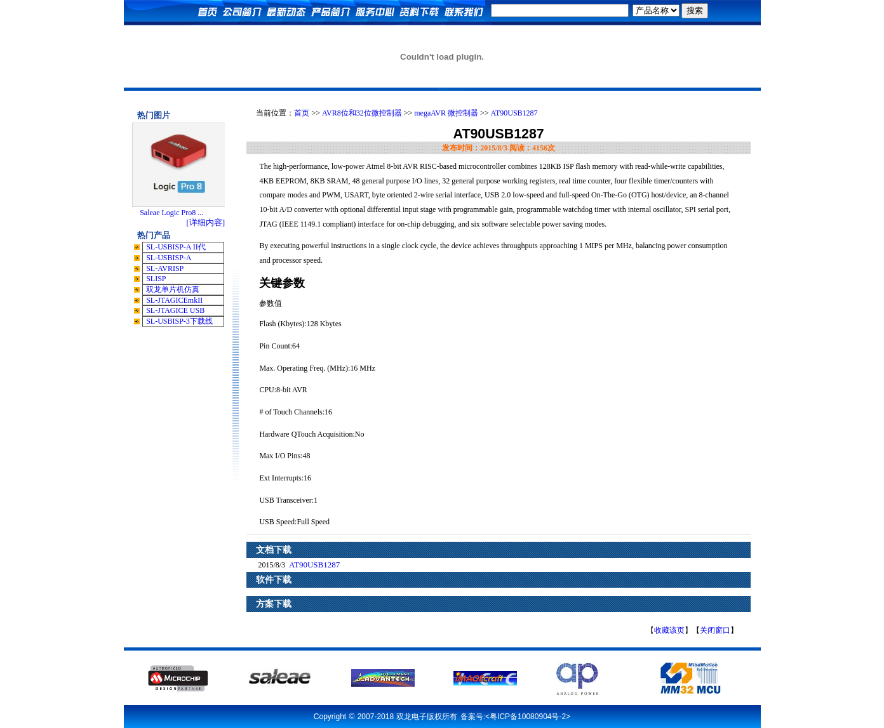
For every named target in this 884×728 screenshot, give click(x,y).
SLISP (156, 278)
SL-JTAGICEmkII (174, 300)
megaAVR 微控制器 (446, 113)
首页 (301, 113)
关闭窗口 (715, 630)
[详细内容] (205, 222)
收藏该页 (669, 630)
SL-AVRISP (165, 268)
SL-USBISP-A (168, 257)
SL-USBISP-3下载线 (179, 321)
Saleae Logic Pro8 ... (171, 212)
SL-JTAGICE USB (175, 310)
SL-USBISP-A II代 (176, 246)
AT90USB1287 (514, 113)
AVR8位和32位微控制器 (362, 113)
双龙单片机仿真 (172, 289)
